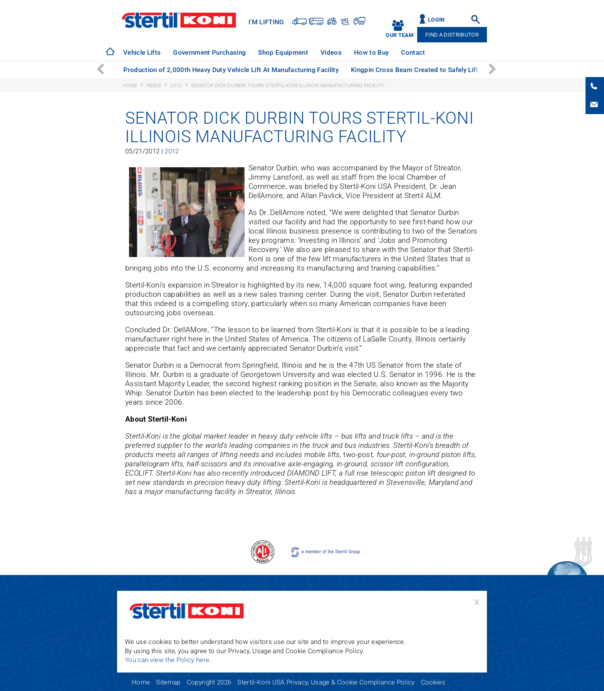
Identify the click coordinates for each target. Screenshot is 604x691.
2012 (171, 151)
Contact (413, 52)
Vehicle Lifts (142, 52)
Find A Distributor (452, 35)
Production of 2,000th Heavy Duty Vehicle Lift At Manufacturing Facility (231, 70)
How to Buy (371, 52)
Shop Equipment (283, 52)
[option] (142, 52)
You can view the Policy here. (168, 660)
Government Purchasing (209, 52)
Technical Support (465, 52)
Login (436, 20)
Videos (331, 52)
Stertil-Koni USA (178, 20)
